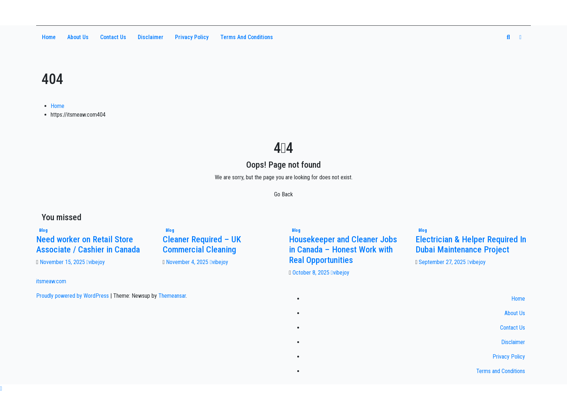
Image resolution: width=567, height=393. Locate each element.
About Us (78, 37)
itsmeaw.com (70, 9)
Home (49, 37)
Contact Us (113, 37)
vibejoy (95, 262)
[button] (508, 37)
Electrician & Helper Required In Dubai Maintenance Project (470, 244)
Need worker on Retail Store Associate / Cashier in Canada (88, 244)
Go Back (283, 194)
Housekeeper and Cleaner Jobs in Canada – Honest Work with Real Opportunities (343, 250)
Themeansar (172, 295)
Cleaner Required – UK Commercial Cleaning (202, 244)
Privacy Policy (192, 37)
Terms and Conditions (246, 37)
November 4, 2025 (188, 262)
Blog (43, 230)
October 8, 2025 (312, 272)
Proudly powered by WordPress (73, 295)
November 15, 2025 (63, 262)
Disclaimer (150, 37)
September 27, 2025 (443, 262)
